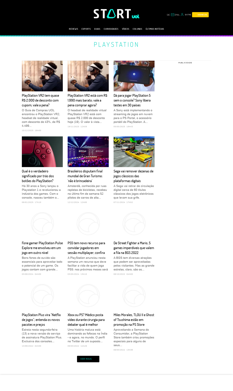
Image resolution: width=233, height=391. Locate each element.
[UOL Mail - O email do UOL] (175, 15)
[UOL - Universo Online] (135, 16)
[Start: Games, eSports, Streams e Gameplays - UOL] (113, 13)
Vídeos (125, 28)
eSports (86, 28)
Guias (97, 28)
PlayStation (116, 44)
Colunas (137, 28)
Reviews (73, 28)
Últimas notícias (155, 28)
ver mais (88, 359)
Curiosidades (111, 28)
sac (168, 14)
